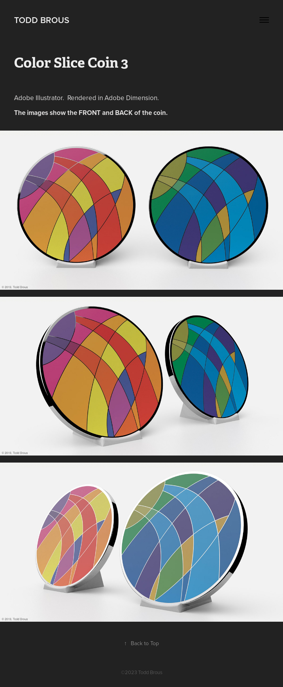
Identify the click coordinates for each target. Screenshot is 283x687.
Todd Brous (41, 20)
